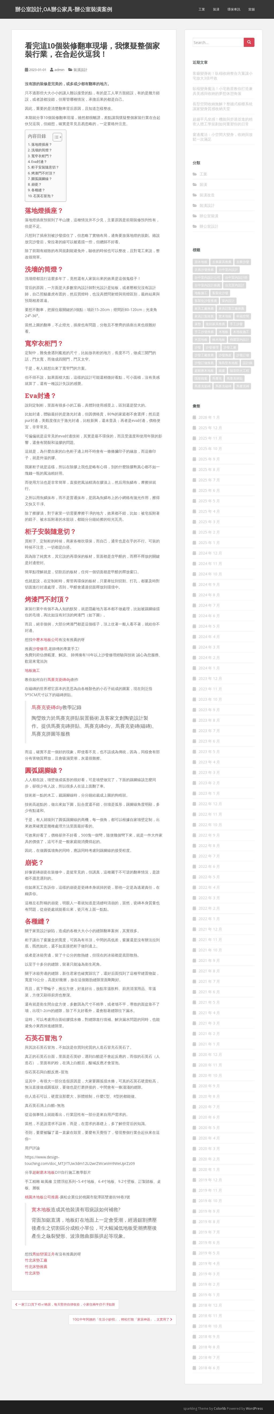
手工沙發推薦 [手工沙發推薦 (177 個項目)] (204, 331)
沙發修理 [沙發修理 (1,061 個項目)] (212, 347)
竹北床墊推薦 (36, 1266)
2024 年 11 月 (210, 563)
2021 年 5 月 (209, 1002)
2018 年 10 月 (210, 1326)
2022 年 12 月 (210, 803)
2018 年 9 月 (209, 1336)
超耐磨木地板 (43, 1172)
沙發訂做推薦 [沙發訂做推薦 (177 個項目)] (204, 363)
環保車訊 (233, 9)
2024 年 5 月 (209, 626)
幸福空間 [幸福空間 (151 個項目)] (242, 316)
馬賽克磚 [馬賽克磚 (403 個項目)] (242, 386)
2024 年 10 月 (210, 573)
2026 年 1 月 (209, 417)
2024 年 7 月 (209, 605)
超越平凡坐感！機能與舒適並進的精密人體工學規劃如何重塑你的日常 (223, 121)
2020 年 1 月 (209, 1169)
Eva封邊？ (39, 161)
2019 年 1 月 (209, 1294)
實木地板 (41, 1209)
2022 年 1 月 (209, 918)
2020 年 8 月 (209, 1096)
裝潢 (216, 9)
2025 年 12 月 (210, 427)
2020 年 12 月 (210, 1054)
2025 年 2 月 (209, 532)
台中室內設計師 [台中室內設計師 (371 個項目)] (236, 277)
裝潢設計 (80, 69)
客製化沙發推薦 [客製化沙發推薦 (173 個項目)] (206, 300)
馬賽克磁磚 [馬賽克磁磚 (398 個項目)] (223, 386)
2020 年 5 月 (209, 1127)
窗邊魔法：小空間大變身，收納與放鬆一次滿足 (223, 137)
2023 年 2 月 (209, 782)
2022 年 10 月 (210, 824)
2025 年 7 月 (209, 479)
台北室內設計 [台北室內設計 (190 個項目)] (234, 285)
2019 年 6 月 (209, 1242)
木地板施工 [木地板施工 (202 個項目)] (241, 331)
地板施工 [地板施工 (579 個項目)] (201, 293)
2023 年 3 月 (209, 772)
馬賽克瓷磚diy (59, 679)
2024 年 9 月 (209, 584)
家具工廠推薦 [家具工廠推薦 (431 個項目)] (204, 308)
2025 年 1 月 (209, 542)
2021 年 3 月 (209, 1023)
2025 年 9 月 (209, 459)
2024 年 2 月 (209, 657)
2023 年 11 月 (210, 688)
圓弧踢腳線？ (41, 179)
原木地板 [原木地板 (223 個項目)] (201, 262)
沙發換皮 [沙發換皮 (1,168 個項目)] (225, 355)
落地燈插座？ (41, 144)
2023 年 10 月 (210, 699)
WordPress (254, 1408)
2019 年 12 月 (210, 1179)
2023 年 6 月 (209, 741)
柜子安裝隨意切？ (45, 167)
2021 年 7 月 (209, 981)
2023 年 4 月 (209, 761)
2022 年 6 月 (209, 866)
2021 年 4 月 (209, 1012)
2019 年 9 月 (209, 1211)
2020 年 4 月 (209, 1138)
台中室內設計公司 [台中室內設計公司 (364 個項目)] (207, 277)
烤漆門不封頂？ (43, 173)
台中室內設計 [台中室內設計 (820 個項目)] (228, 269)
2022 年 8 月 (209, 845)
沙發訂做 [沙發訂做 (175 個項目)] (242, 355)
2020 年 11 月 (210, 1064)
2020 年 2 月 (209, 1158)
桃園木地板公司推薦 (42, 1196)
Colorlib (220, 1408)
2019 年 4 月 (209, 1263)
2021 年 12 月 (210, 929)
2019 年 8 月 (209, 1221)
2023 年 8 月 (209, 720)
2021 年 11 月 (210, 939)
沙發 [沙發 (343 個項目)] (198, 347)
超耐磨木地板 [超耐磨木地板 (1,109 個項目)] (204, 370)
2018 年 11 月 (210, 1315)
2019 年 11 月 (210, 1190)
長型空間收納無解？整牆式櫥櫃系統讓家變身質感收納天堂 (223, 106)
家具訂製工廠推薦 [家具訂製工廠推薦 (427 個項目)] (231, 308)
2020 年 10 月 (210, 1075)
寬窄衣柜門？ (41, 156)
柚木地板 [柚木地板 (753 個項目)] (218, 339)
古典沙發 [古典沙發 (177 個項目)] (242, 262)
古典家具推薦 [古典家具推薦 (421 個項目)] (221, 262)
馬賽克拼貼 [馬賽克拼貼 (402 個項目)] (235, 378)
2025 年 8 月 (209, 469)
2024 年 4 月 (209, 636)
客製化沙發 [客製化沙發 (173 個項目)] (220, 293)
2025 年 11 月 (210, 438)
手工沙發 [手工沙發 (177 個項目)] (236, 324)
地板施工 (32, 670)
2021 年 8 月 (209, 970)
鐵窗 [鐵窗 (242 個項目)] (222, 370)
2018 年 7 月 (209, 1357)
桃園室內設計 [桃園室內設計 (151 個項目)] (239, 339)
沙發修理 (39, 648)
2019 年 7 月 (209, 1232)
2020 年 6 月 (209, 1117)
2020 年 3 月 (209, 1148)
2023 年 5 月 (209, 751)
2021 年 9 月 (209, 960)
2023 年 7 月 (209, 730)
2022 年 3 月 (209, 897)
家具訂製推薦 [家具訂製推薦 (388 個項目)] (204, 316)
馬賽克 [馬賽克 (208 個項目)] (217, 378)
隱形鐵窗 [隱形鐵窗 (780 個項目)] (201, 378)
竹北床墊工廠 (36, 1260)
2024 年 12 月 (210, 553)
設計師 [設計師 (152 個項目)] (247, 363)
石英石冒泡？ (43, 196)
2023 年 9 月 (209, 709)
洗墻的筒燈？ (41, 150)
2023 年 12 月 (210, 678)
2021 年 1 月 (209, 1044)
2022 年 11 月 (210, 814)
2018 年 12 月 (210, 1305)
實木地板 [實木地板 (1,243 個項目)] (225, 316)
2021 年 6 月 (209, 991)
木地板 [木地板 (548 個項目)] (223, 331)
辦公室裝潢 (209, 215)
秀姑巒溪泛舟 (43, 1254)
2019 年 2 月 (209, 1284)
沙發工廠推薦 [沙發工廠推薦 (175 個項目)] (204, 355)
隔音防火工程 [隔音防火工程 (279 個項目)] (239, 370)
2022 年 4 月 (209, 887)
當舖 (251, 9)
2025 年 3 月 (209, 521)
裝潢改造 (207, 194)
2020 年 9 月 (209, 1085)
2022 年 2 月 (209, 908)
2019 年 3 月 (209, 1273)
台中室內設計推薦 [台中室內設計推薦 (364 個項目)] (207, 285)
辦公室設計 (209, 226)
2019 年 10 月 (210, 1200)
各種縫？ (38, 190)
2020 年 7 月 (209, 1106)
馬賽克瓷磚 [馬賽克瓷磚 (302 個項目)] (203, 386)
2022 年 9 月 (209, 835)
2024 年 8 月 (209, 594)
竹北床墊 (32, 1273)
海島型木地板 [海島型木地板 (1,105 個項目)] (228, 363)
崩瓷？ (36, 184)
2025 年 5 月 (209, 500)
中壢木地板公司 (45, 639)
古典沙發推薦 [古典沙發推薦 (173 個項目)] (204, 269)
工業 (202, 9)
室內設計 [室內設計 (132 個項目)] (228, 300)
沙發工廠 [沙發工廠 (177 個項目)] (229, 347)
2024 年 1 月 (209, 667)
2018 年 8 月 (209, 1346)
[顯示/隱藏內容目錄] (55, 137)
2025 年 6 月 (209, 490)
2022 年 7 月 (209, 855)
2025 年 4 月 (209, 511)
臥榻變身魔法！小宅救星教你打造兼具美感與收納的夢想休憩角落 (223, 91)
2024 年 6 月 (209, 615)
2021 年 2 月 (209, 1033)
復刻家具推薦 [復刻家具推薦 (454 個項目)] (215, 324)
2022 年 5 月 (209, 876)
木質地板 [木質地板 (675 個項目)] (201, 339)
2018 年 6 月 (209, 1367)
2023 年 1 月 (209, 793)
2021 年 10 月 (210, 949)
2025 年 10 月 (210, 448)
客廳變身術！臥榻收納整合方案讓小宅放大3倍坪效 (223, 76)
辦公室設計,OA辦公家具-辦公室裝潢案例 (63, 9)
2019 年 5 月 (209, 1252)
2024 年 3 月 (209, 647)
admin (59, 69)
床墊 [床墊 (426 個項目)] (198, 324)
